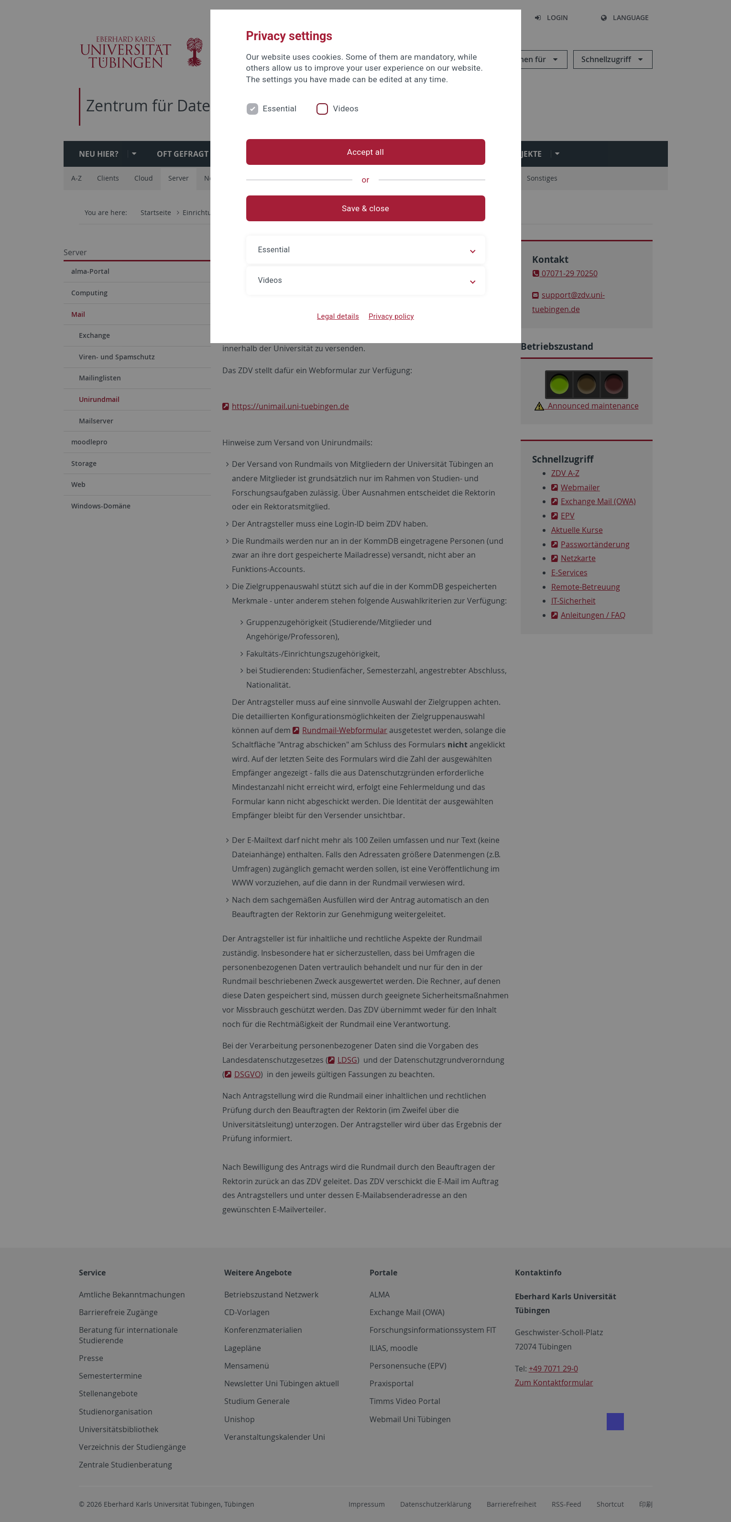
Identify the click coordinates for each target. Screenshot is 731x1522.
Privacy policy (391, 316)
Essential (280, 108)
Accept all (365, 152)
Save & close (365, 208)
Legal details (338, 316)
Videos (346, 108)
